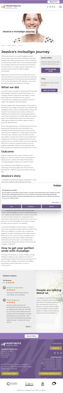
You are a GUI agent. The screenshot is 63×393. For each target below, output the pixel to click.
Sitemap (14, 369)
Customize (31, 206)
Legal (30, 366)
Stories (20, 45)
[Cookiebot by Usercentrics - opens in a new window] (54, 186)
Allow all (51, 206)
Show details (55, 202)
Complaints (24, 364)
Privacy (16, 364)
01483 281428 (5, 265)
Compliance (5, 366)
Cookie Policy (5, 369)
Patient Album (11, 45)
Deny (11, 206)
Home (3, 45)
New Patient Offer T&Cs (18, 366)
